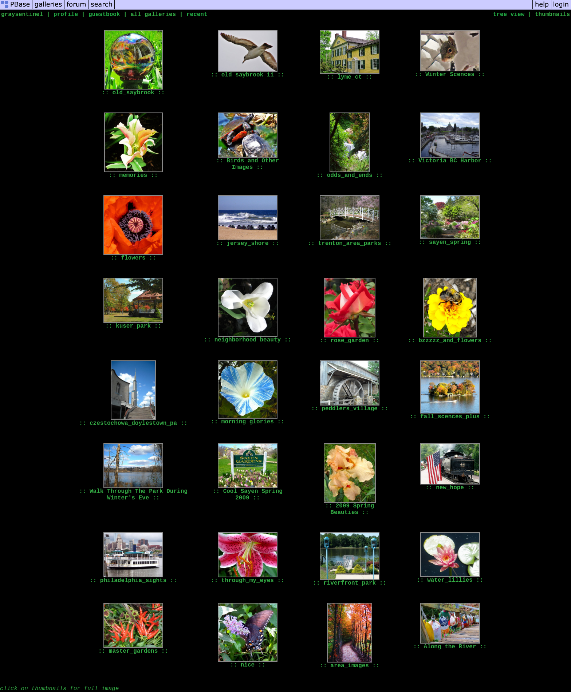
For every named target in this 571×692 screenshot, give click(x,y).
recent (197, 14)
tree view (508, 14)
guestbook (104, 14)
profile (66, 14)
